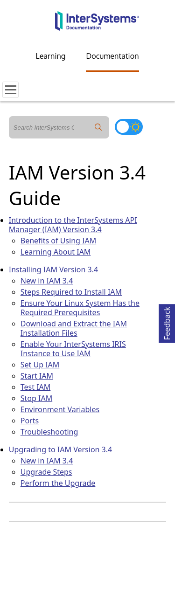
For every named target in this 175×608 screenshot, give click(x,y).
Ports (30, 420)
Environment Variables (60, 409)
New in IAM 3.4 (47, 281)
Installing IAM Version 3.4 (53, 269)
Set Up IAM (40, 364)
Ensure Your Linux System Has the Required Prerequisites (80, 308)
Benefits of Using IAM (58, 240)
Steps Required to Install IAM (71, 292)
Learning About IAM (56, 252)
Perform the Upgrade (58, 483)
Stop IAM (36, 398)
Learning (51, 56)
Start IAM (37, 376)
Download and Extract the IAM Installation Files (74, 328)
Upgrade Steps (46, 472)
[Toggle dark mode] (129, 127)
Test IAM (36, 387)
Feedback (167, 322)
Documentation (112, 56)
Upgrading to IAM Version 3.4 (60, 449)
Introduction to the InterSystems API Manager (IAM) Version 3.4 (73, 225)
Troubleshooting (49, 432)
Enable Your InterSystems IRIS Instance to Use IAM (73, 349)
